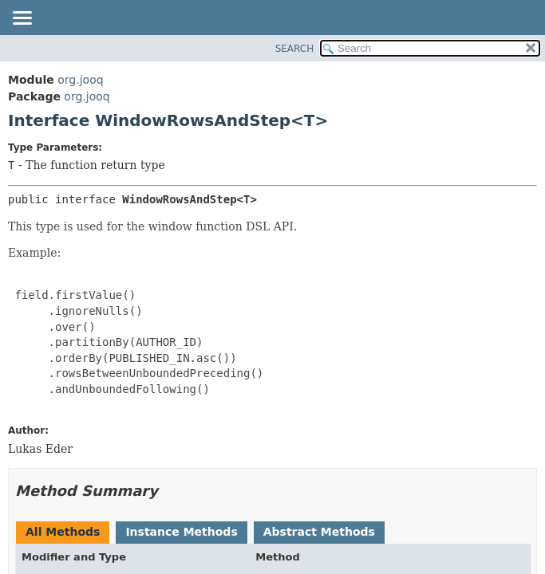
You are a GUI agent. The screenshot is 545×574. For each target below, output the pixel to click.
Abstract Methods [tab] (319, 531)
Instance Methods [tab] (181, 531)
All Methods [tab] (63, 531)
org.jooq (80, 79)
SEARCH (294, 48)
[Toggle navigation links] (21, 19)
